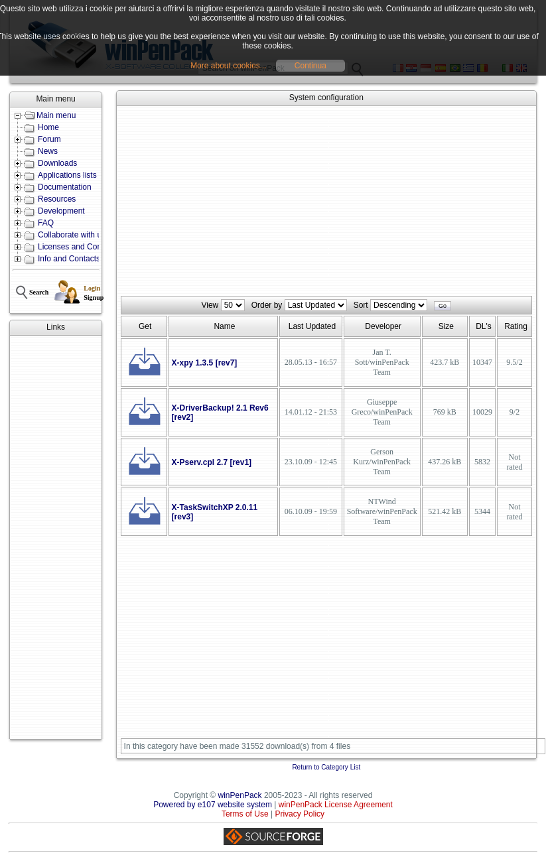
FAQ (46, 223)
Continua (310, 65)
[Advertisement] (56, 537)
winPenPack (240, 795)
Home (48, 127)
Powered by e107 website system (212, 804)
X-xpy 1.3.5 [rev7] (205, 362)
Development (61, 211)
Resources (57, 199)
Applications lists (67, 175)
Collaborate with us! (72, 234)
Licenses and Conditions (81, 246)
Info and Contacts (69, 258)
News (48, 151)
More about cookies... (228, 65)
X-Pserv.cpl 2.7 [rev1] (212, 462)
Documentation (65, 187)
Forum (49, 139)
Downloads (57, 163)
